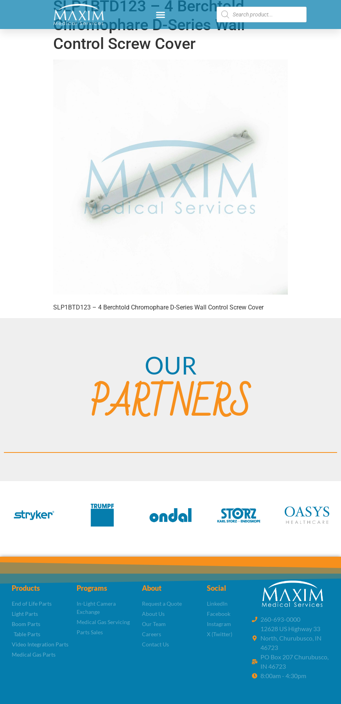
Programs (92, 588)
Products (26, 588)
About (152, 588)
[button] (160, 14)
